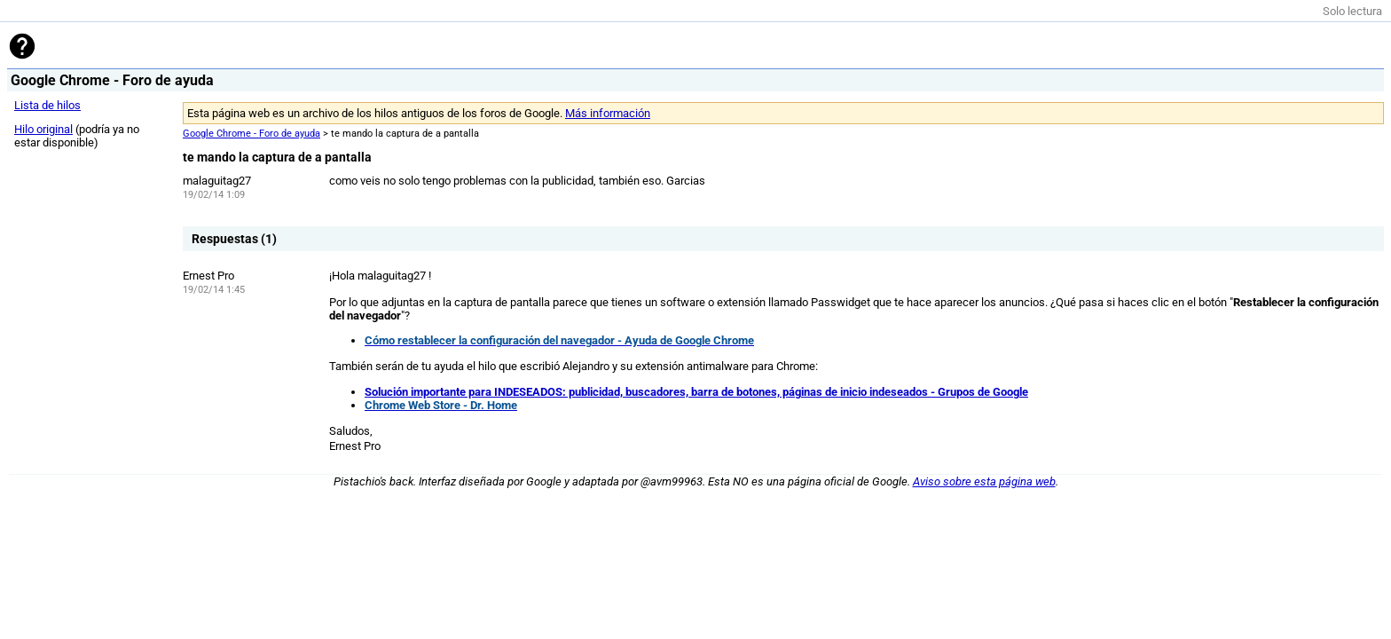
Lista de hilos (47, 105)
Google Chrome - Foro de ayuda (251, 133)
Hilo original (43, 129)
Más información (607, 113)
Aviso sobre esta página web (984, 481)
